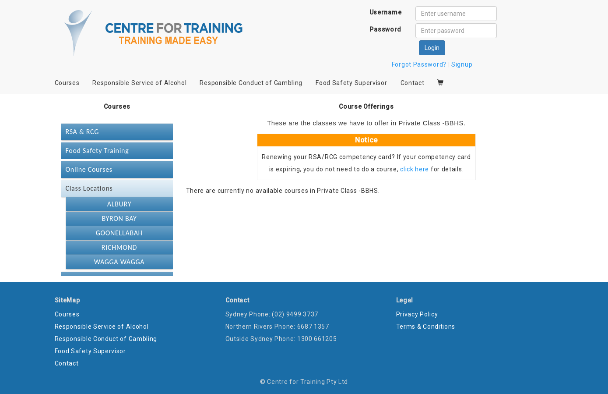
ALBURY (119, 204)
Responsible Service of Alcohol (139, 82)
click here (414, 169)
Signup (461, 64)
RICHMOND (119, 247)
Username (385, 12)
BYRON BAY (119, 218)
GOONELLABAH (119, 233)
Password (385, 29)
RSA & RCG (82, 132)
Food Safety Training (97, 150)
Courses (67, 82)
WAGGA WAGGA (119, 262)
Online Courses (89, 169)
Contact (413, 82)
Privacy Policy (417, 314)
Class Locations (89, 188)
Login (432, 47)
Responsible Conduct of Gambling (251, 82)
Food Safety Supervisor (351, 82)
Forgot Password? (419, 64)
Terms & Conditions (426, 326)
